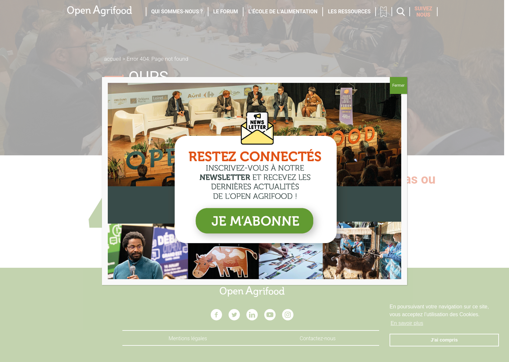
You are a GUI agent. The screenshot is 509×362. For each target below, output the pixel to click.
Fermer (398, 85)
